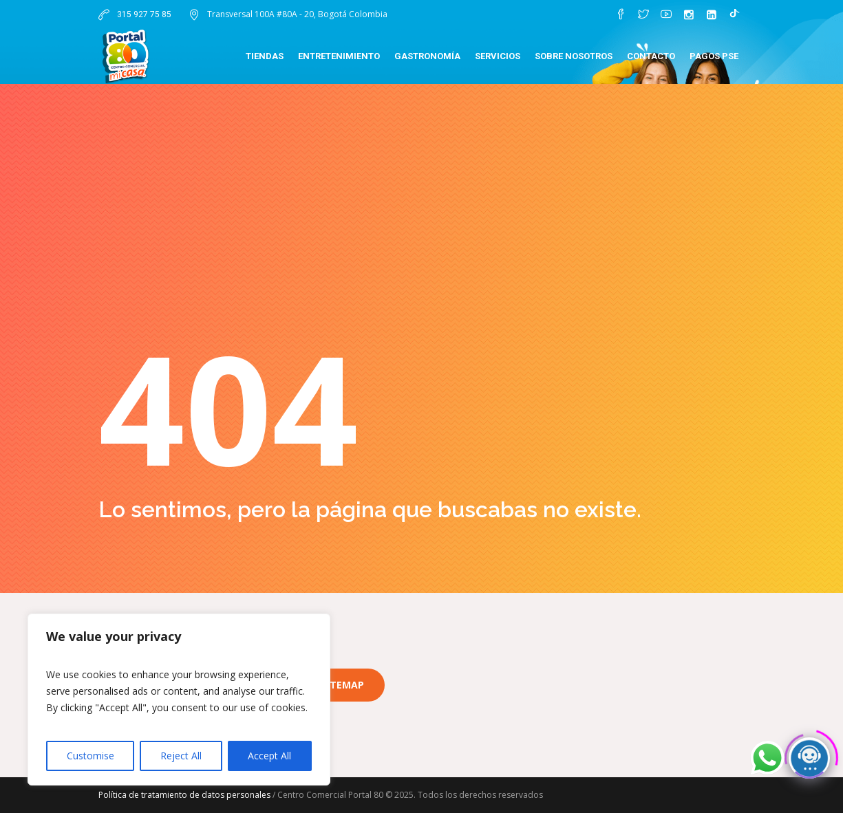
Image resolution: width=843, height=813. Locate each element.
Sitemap (342, 684)
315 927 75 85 (143, 14)
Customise (90, 755)
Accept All (269, 755)
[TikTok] (734, 14)
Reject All (181, 755)
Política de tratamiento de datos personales (184, 795)
